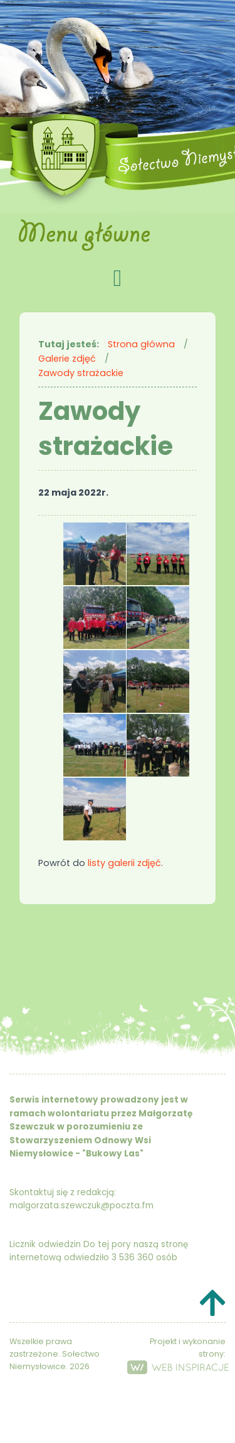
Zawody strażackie (80, 373)
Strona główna (141, 344)
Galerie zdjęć (67, 358)
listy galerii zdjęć (124, 863)
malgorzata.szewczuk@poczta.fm (81, 1205)
